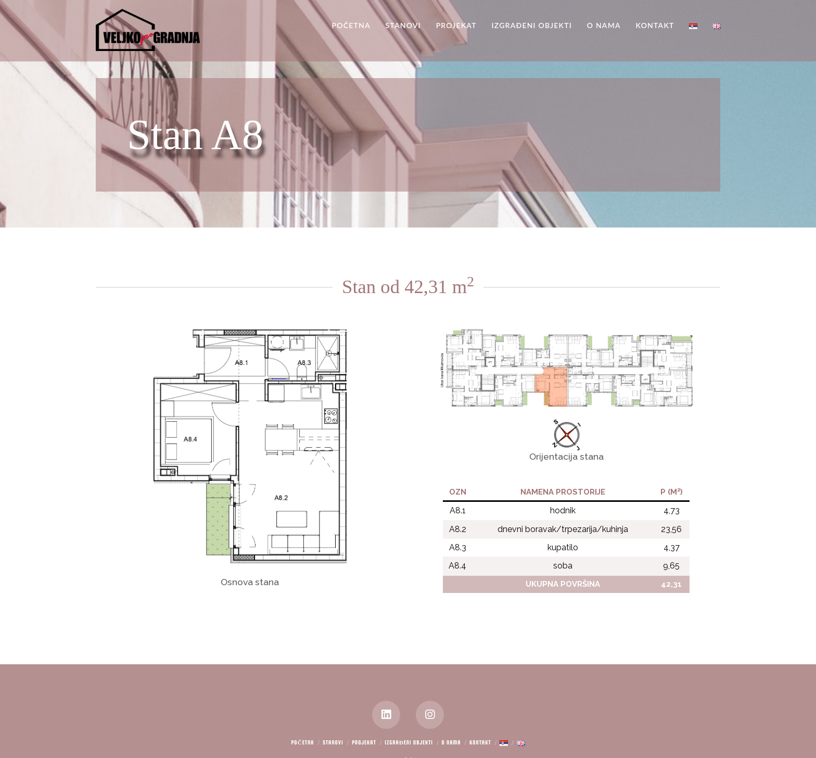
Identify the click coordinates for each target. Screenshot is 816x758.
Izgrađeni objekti (409, 743)
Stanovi (333, 743)
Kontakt (480, 743)
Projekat (364, 743)
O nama (451, 743)
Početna (302, 743)
